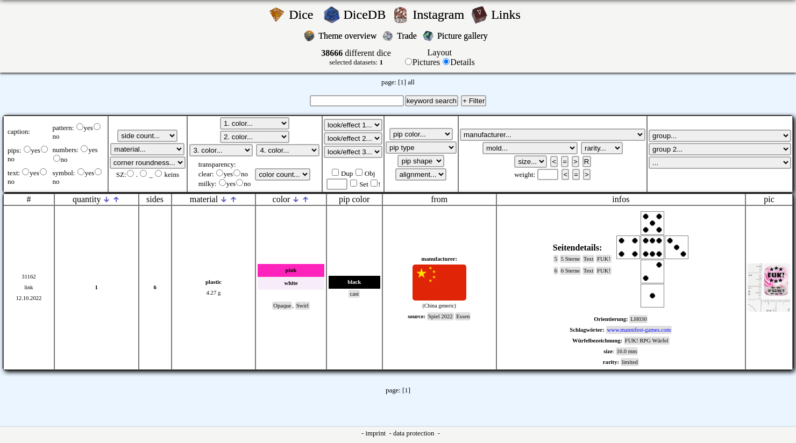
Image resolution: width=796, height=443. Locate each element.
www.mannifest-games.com (639, 330)
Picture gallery (464, 35)
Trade (408, 35)
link (28, 287)
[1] (402, 82)
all (411, 82)
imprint (376, 433)
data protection (414, 433)
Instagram (440, 15)
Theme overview (348, 35)
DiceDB (366, 15)
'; (147, 136)
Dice (304, 15)
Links (509, 15)
